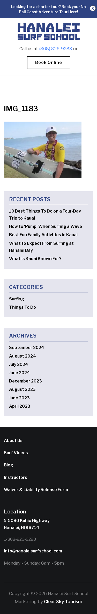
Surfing (16, 298)
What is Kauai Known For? (35, 258)
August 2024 (22, 356)
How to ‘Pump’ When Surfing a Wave (45, 226)
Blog (8, 465)
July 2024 (18, 364)
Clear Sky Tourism (63, 601)
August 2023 (22, 389)
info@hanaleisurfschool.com (33, 551)
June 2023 (19, 397)
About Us (13, 440)
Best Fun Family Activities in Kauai (43, 234)
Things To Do (22, 307)
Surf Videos (16, 452)
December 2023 (25, 381)
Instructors (15, 477)
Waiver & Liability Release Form (36, 489)
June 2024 (19, 372)
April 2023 (19, 406)
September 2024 (26, 347)
